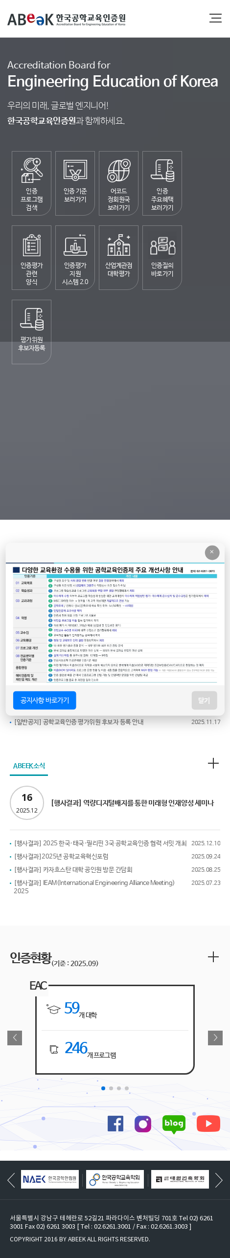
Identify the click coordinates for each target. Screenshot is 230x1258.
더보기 (213, 763)
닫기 (204, 700)
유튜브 (208, 1123)
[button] (103, 1088)
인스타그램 (143, 1124)
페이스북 (115, 1123)
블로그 (173, 1125)
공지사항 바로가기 (45, 700)
